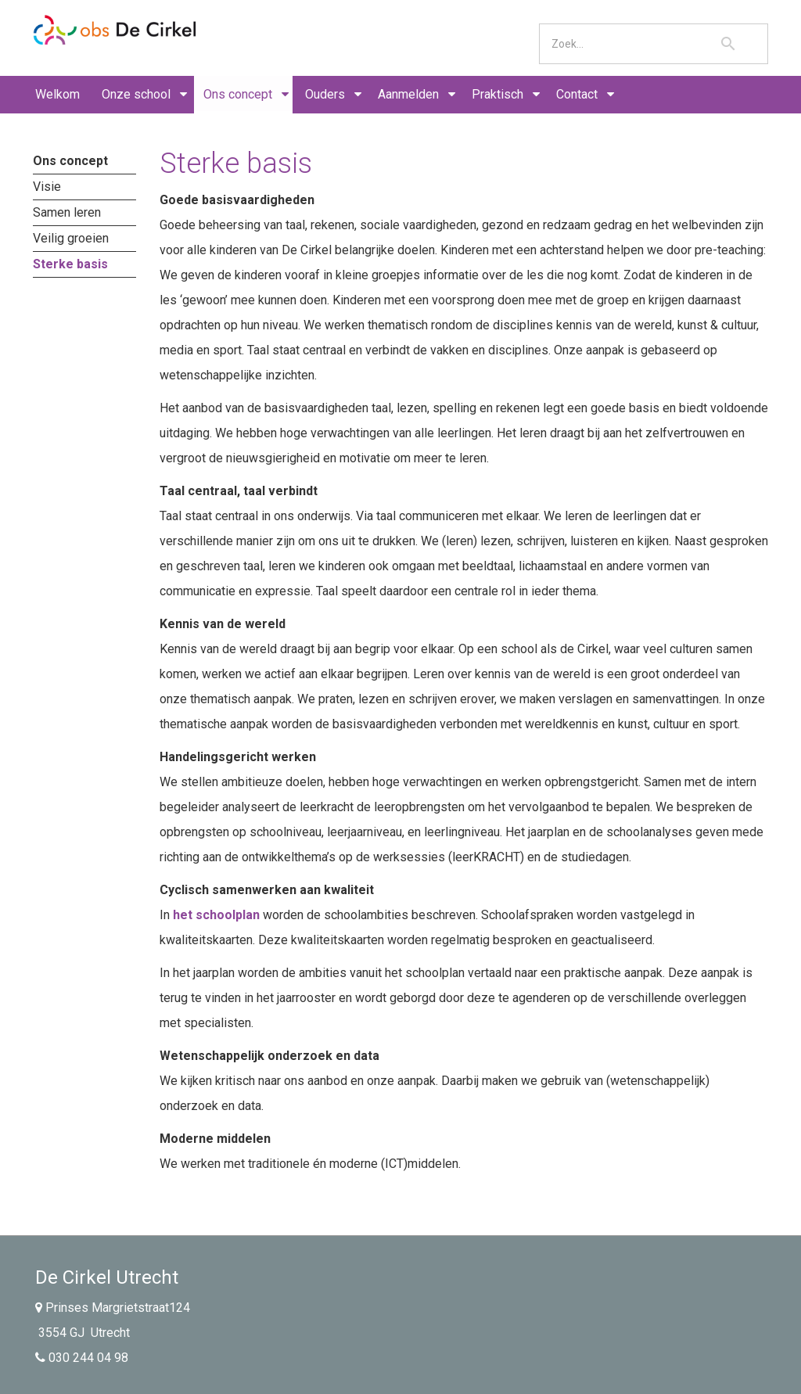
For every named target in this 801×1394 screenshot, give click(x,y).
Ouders (325, 94)
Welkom (57, 94)
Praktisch (497, 94)
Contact (577, 94)
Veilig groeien (71, 238)
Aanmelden (408, 94)
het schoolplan (216, 914)
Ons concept (237, 94)
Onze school (136, 94)
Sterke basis (70, 264)
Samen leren (67, 212)
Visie (47, 186)
